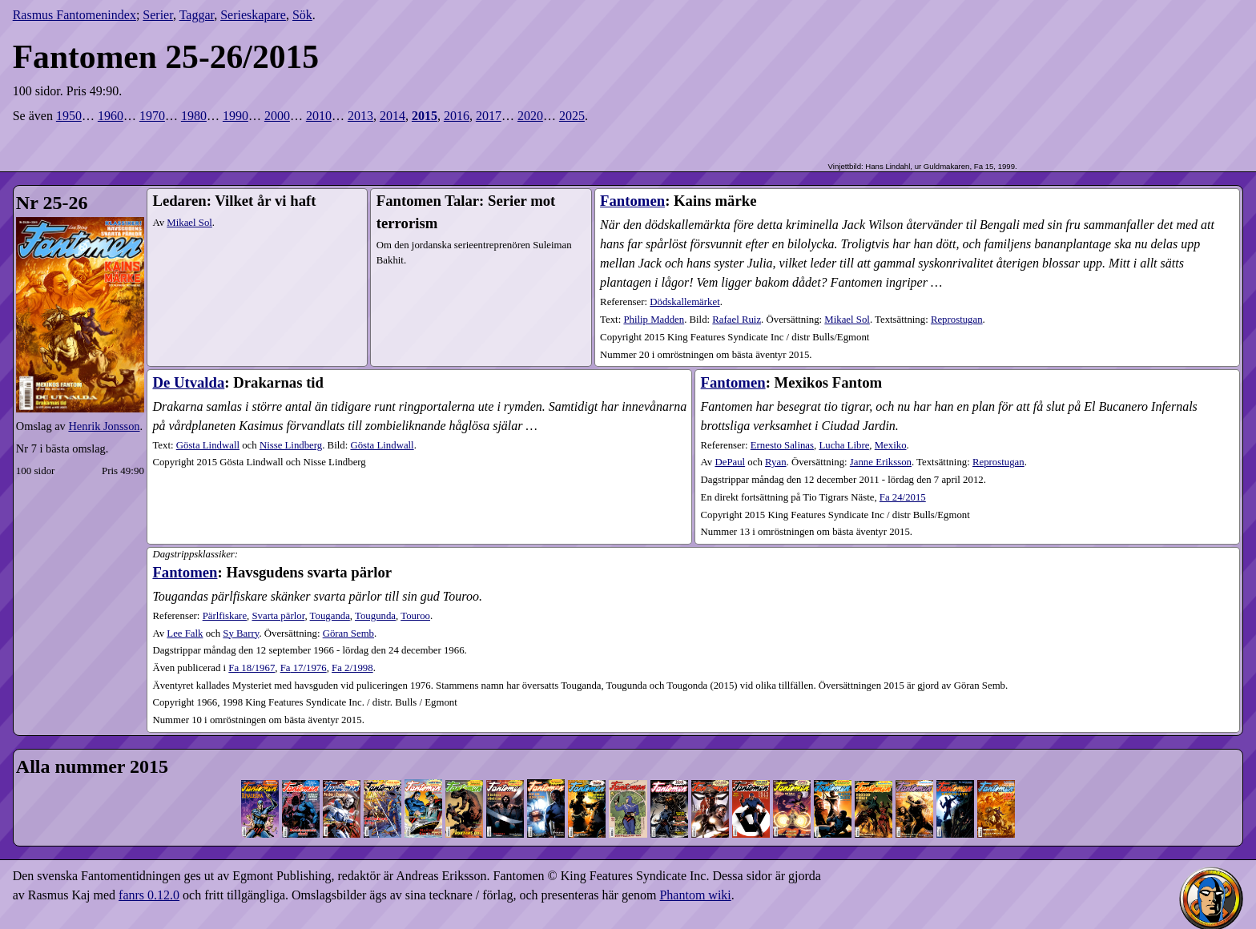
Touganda (330, 615)
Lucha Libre (844, 445)
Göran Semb (348, 633)
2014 (392, 116)
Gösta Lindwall (208, 445)
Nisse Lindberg (291, 445)
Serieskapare (253, 15)
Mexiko (891, 445)
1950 (69, 116)
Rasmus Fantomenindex (74, 15)
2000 (277, 116)
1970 (152, 116)
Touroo (415, 615)
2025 (572, 116)
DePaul (730, 462)
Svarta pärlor (278, 615)
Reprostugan (957, 319)
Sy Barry (241, 633)
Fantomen (632, 200)
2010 (319, 116)
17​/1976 (303, 668)
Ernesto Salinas (782, 445)
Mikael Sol (189, 222)
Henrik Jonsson (103, 426)
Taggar (197, 15)
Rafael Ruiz (736, 319)
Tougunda (375, 615)
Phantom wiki (695, 895)
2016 (456, 116)
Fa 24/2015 (903, 497)
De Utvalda (188, 382)
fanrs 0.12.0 (149, 895)
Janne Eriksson (881, 462)
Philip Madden (653, 319)
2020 (530, 116)
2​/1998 (352, 668)
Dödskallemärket (684, 302)
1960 (110, 116)
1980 (194, 116)
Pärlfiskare (225, 615)
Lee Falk (185, 633)
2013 (360, 116)
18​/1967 (251, 668)
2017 (488, 116)
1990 (235, 116)
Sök (302, 15)
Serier (158, 15)
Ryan (776, 462)
